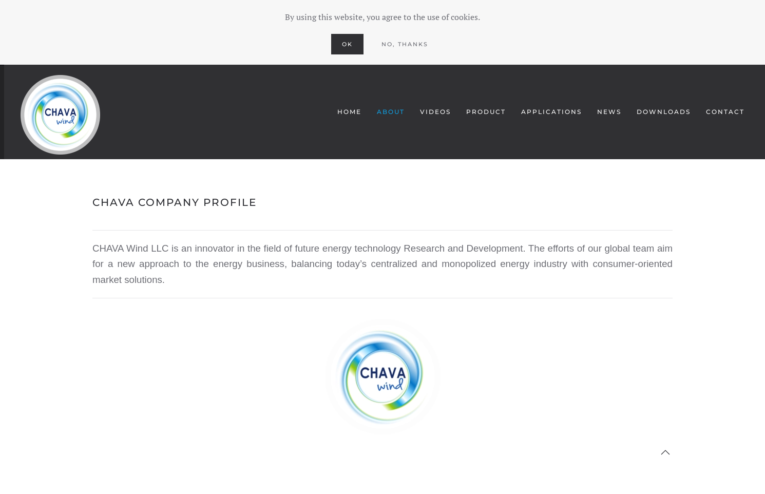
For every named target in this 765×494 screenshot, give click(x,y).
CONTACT (725, 112)
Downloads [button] (664, 112)
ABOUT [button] (391, 112)
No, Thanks (404, 44)
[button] (665, 452)
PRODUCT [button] (486, 112)
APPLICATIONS (551, 112)
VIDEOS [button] (435, 112)
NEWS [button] (609, 112)
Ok (347, 44)
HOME (349, 112)
